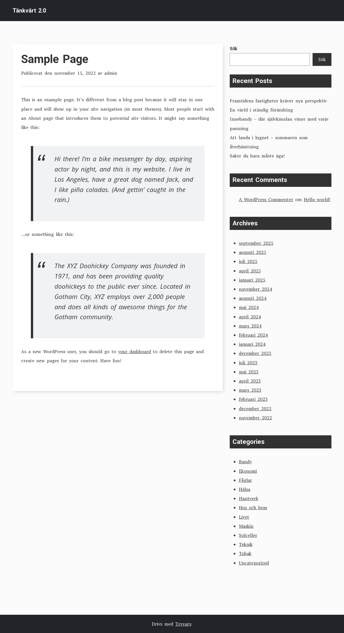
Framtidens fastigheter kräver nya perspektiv (278, 101)
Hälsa (244, 489)
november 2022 (255, 417)
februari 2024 (253, 335)
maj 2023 (249, 372)
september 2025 (256, 243)
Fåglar (245, 480)
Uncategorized (254, 563)
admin (110, 73)
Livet (244, 517)
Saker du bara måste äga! (257, 156)
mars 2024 (250, 326)
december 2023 (255, 353)
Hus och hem (253, 507)
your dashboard (134, 351)
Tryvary (183, 624)
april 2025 (250, 271)
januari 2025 (252, 280)
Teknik (246, 544)
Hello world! (317, 199)
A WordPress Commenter (266, 199)
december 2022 (255, 408)
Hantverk (248, 498)
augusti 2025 (252, 252)
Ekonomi (248, 471)
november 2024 (255, 289)
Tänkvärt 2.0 (29, 10)
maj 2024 (249, 307)
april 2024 (250, 317)
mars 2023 (250, 390)
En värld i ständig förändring (261, 110)
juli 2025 (248, 261)
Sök (233, 48)
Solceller (248, 535)
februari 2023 (253, 399)
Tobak (245, 553)
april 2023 (250, 381)
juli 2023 (248, 362)
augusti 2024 (252, 298)
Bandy (245, 461)
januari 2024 (252, 344)
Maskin (246, 526)
